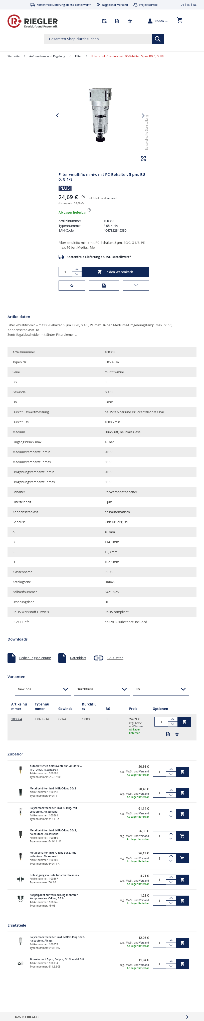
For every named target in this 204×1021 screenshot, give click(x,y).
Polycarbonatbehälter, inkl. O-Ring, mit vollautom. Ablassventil (53, 818)
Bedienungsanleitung (35, 667)
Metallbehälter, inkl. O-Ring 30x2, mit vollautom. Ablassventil (53, 863)
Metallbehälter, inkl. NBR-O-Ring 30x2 (53, 797)
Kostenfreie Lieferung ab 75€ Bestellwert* (99, 266)
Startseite (14, 56)
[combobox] (104, 39)
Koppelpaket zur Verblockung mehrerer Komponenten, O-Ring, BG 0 (54, 905)
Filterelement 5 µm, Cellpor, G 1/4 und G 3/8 (57, 968)
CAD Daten (115, 667)
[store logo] (33, 21)
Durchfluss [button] (85, 698)
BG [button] (137, 698)
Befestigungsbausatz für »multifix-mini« (54, 884)
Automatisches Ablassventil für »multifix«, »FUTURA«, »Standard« (56, 776)
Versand (111, 207)
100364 (16, 728)
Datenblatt (78, 667)
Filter (78, 56)
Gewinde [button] (24, 698)
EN (188, 4)
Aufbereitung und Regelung (47, 56)
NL (194, 4)
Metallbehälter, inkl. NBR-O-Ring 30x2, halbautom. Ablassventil (53, 841)
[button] (161, 21)
